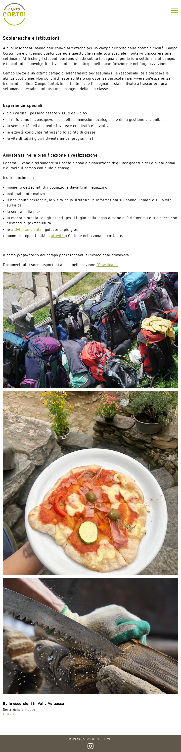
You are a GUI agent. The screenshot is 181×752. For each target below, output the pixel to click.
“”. (107, 265)
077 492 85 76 (90, 739)
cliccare (9, 714)
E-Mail (108, 739)
